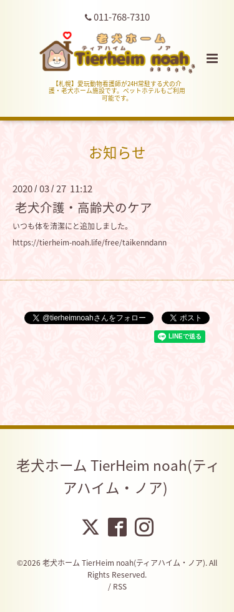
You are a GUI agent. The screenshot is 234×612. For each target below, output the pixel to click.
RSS (120, 586)
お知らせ (117, 152)
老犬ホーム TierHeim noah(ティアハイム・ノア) (118, 476)
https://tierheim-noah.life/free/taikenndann (89, 242)
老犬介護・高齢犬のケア (83, 207)
